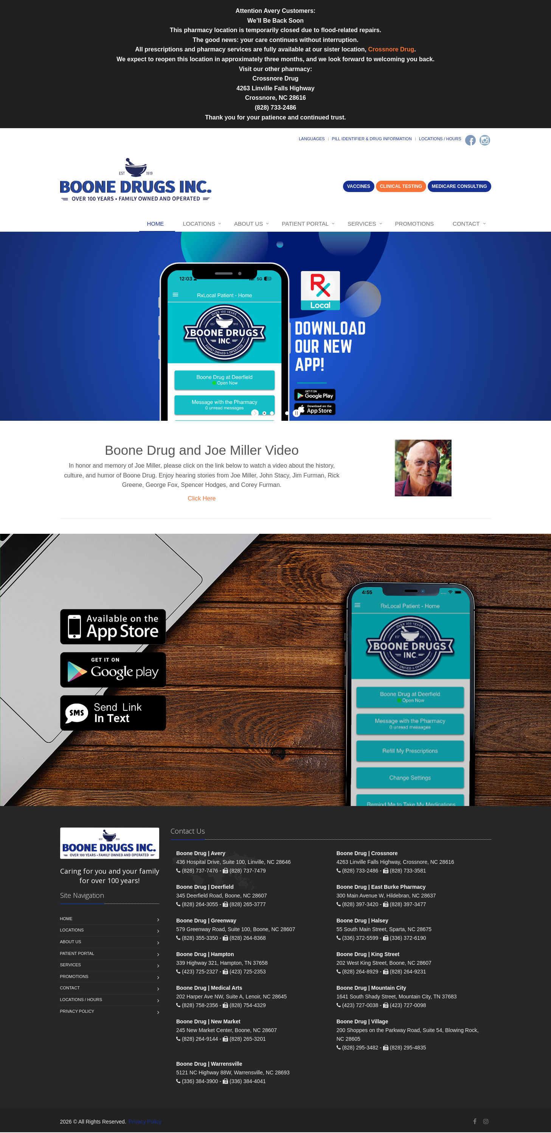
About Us (248, 223)
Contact (466, 223)
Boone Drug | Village (362, 1022)
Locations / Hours (440, 138)
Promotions (414, 223)
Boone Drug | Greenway (206, 921)
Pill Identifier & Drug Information (372, 138)
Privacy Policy (77, 1012)
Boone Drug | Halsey (362, 921)
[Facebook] (470, 140)
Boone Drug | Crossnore (367, 854)
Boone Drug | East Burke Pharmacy (381, 888)
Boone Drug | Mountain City (371, 989)
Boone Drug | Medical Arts (209, 989)
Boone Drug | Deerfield (205, 888)
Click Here (202, 498)
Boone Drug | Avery (200, 854)
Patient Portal (305, 223)
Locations (199, 223)
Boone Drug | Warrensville (209, 1065)
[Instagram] (485, 140)
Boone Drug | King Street (368, 955)
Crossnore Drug (391, 49)
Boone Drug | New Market (208, 1022)
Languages (311, 138)
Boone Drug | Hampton (205, 955)
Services (362, 223)
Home (155, 223)
